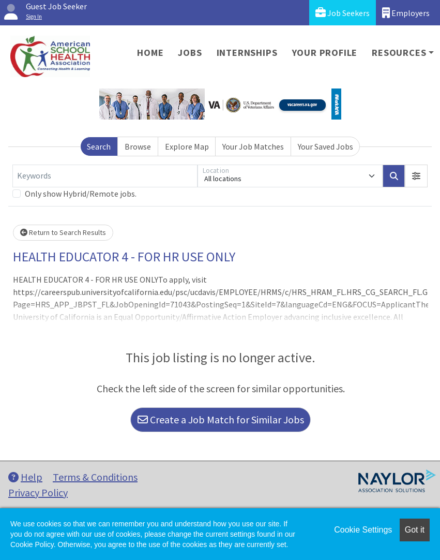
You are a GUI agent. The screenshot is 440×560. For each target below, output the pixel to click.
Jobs (190, 52)
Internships (247, 52)
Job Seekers (342, 12)
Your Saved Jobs (325, 146)
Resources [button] (399, 52)
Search (99, 146)
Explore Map (187, 146)
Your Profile (325, 52)
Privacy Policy (38, 492)
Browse (138, 146)
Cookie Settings (363, 529)
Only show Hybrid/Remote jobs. (80, 193)
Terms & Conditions (95, 476)
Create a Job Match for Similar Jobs (221, 419)
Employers (406, 12)
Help (25, 476)
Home (150, 52)
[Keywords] (105, 176)
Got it (414, 529)
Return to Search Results (63, 232)
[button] (416, 176)
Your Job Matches (253, 146)
